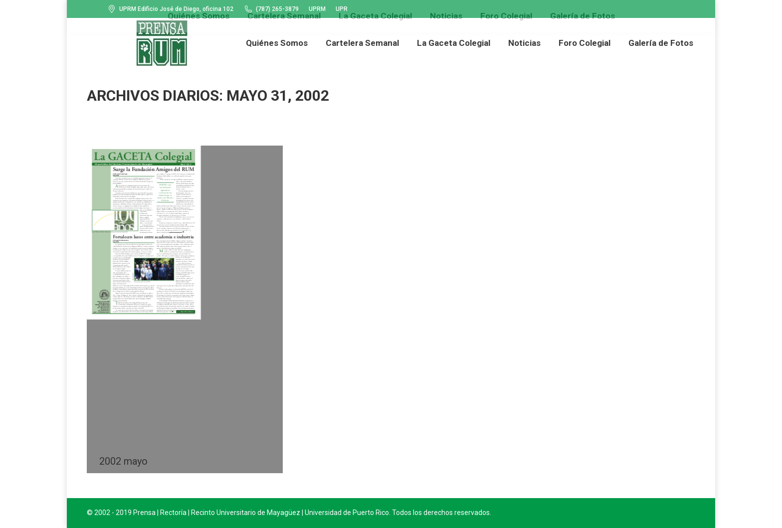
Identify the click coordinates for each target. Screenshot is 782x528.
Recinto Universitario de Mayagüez (245, 513)
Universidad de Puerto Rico (347, 513)
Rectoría (173, 513)
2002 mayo (123, 461)
